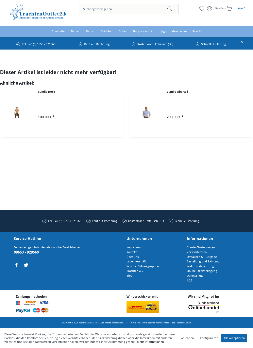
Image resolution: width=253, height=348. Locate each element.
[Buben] (123, 31)
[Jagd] (163, 31)
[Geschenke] (179, 31)
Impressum (134, 247)
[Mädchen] (107, 31)
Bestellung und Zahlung (203, 261)
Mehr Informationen (150, 342)
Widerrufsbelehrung (200, 266)
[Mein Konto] (217, 9)
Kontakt (131, 252)
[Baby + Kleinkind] (144, 31)
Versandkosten (197, 252)
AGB (189, 280)
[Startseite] (58, 31)
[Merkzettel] (201, 9)
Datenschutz (195, 275)
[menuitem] (129, 9)
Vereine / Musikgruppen (142, 266)
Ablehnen (187, 338)
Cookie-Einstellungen (201, 247)
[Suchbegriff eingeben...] (129, 9)
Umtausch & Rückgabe (202, 257)
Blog (129, 275)
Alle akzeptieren (234, 338)
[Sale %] (197, 31)
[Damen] (75, 31)
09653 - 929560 (26, 252)
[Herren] (90, 31)
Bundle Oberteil (177, 91)
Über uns (132, 257)
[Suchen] (170, 9)
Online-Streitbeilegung (202, 271)
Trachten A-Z (134, 271)
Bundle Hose (46, 91)
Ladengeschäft (136, 261)
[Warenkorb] (236, 9)
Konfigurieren (209, 338)
